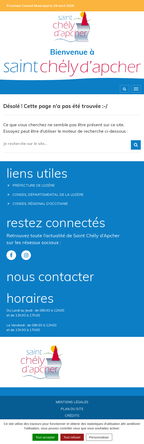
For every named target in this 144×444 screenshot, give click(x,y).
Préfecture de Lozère (31, 185)
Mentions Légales (72, 402)
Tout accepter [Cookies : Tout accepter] (45, 437)
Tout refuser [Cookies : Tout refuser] (72, 437)
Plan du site (72, 409)
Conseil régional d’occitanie (38, 203)
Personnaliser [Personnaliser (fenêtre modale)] (99, 437)
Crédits (72, 416)
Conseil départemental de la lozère (46, 194)
